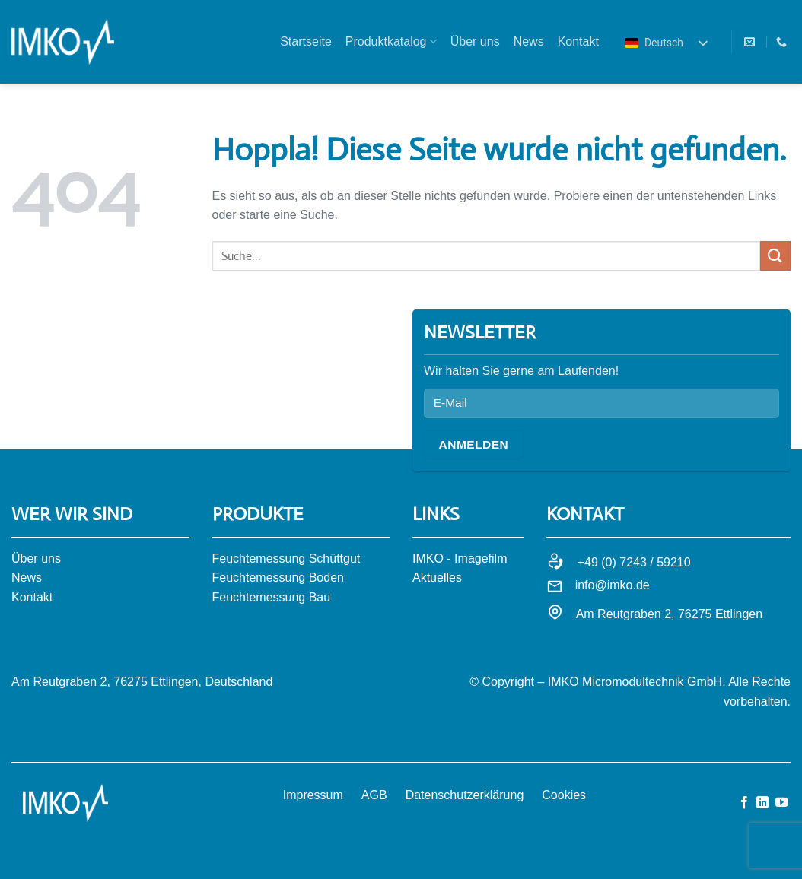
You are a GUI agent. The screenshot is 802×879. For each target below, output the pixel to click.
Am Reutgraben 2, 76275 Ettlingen (669, 614)
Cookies (564, 795)
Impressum (313, 795)
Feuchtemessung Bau (271, 597)
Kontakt (578, 41)
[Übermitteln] (775, 256)
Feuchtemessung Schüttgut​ (286, 558)
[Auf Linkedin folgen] (762, 803)
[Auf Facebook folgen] (744, 803)
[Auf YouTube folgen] (781, 803)
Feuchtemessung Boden (278, 577)
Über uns (475, 41)
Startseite (306, 41)
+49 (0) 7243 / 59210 (634, 562)
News (529, 41)
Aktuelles (437, 577)
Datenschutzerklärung (465, 795)
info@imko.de (612, 585)
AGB (374, 795)
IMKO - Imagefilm (459, 558)
